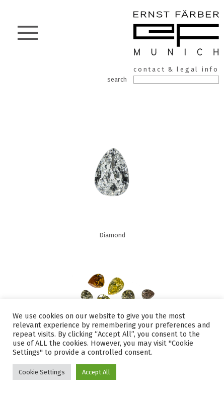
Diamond (112, 179)
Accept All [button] (96, 372)
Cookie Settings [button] (42, 372)
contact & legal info (176, 69)
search (117, 79)
